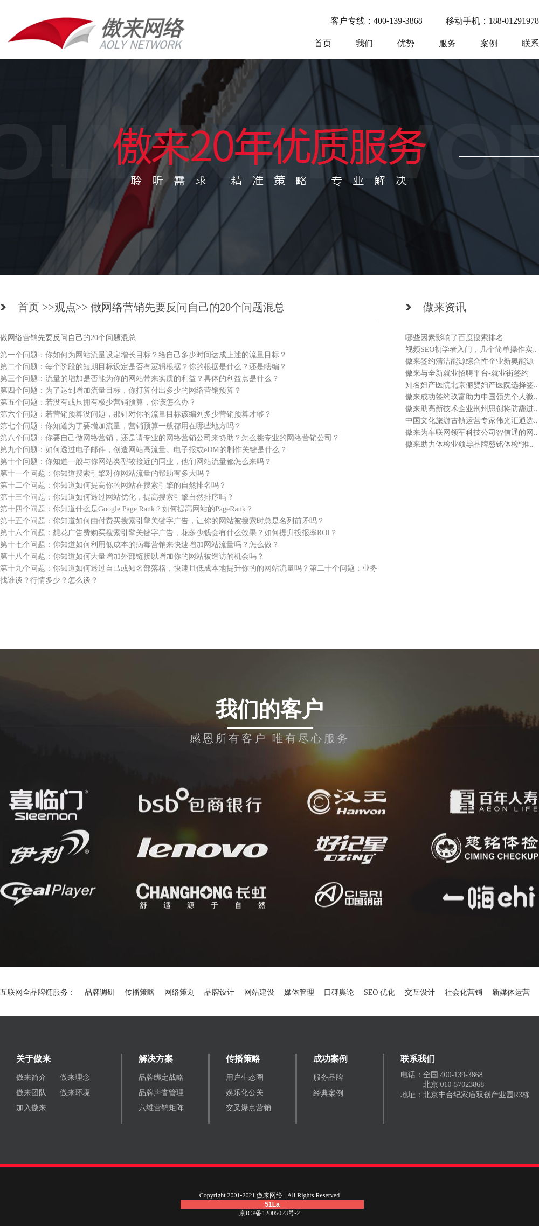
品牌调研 (100, 992)
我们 (364, 43)
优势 (405, 43)
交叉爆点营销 (248, 1108)
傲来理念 (75, 1077)
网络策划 (179, 992)
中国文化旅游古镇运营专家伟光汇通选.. (471, 421)
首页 (322, 43)
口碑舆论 (339, 992)
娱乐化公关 (245, 1093)
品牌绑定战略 (161, 1077)
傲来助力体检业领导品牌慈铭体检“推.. (469, 444)
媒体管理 (299, 992)
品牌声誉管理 (161, 1093)
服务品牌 (328, 1077)
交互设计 (420, 992)
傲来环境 (75, 1093)
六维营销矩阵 (161, 1108)
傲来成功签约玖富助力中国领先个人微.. (471, 397)
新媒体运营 (511, 992)
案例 (488, 43)
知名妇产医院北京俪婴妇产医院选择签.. (471, 385)
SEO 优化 (379, 992)
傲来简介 (31, 1077)
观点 (65, 307)
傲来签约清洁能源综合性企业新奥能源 (469, 361)
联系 (530, 43)
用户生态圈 (245, 1077)
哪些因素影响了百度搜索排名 (454, 338)
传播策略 (140, 992)
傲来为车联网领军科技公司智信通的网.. (471, 432)
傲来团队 (31, 1093)
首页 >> (36, 307)
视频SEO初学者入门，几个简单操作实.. (470, 349)
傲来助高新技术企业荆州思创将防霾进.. (471, 409)
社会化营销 (463, 992)
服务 (447, 43)
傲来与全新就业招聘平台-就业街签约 (467, 373)
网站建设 (259, 992)
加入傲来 (31, 1108)
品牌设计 (219, 992)
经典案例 (328, 1093)
